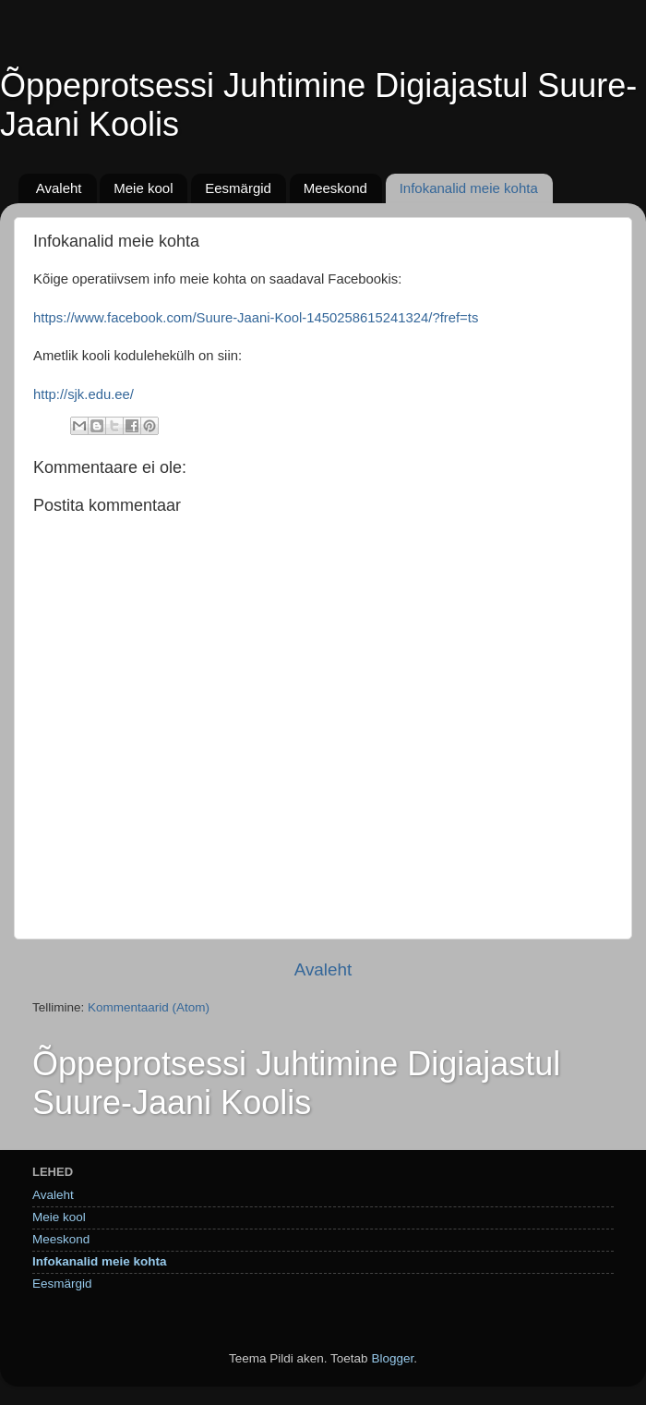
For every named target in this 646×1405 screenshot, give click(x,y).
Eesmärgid (238, 188)
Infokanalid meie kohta (469, 188)
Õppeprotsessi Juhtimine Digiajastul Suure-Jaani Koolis (296, 1083)
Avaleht (59, 188)
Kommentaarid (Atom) (148, 1007)
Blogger (392, 1358)
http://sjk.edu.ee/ (83, 394)
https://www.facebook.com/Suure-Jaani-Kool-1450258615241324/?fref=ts (255, 317)
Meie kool (143, 188)
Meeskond (335, 188)
